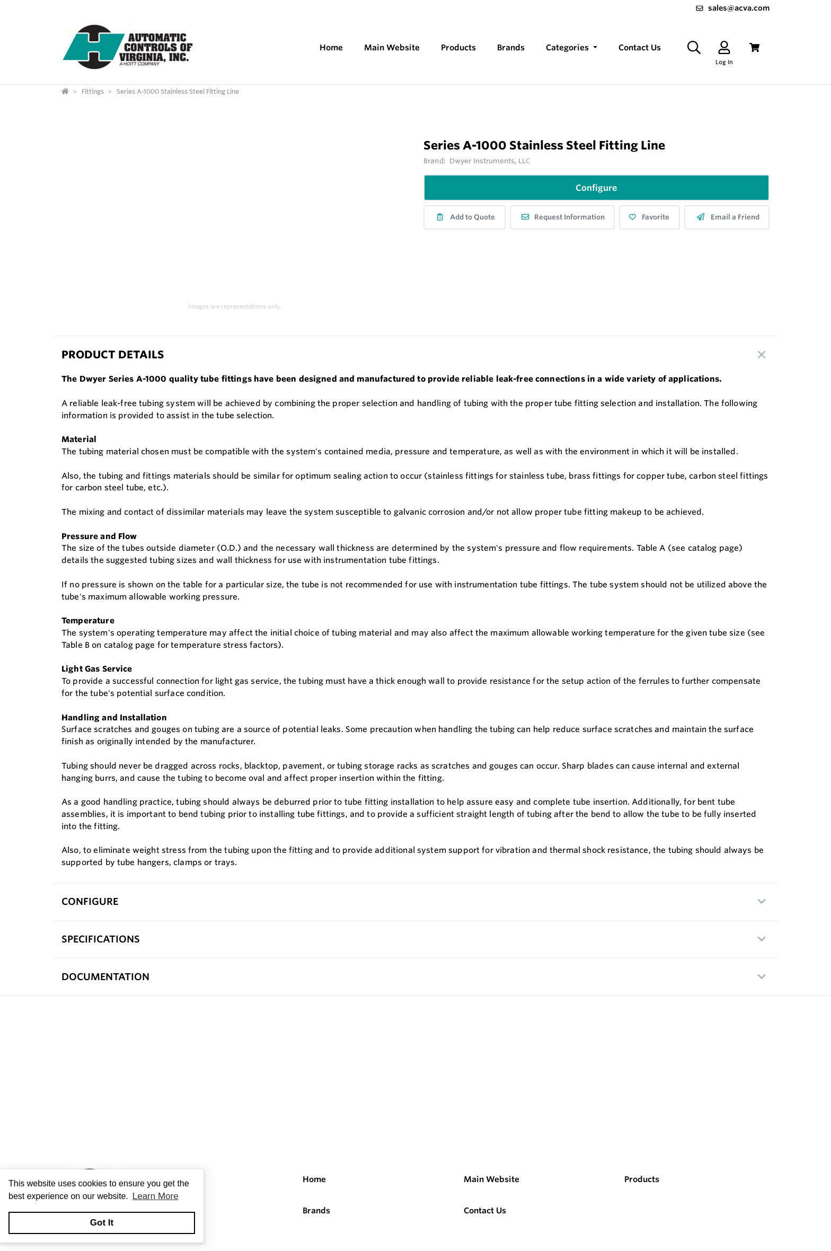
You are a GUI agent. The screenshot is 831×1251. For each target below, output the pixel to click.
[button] (572, 48)
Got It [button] (101, 1223)
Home (314, 1179)
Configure (596, 187)
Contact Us (485, 1210)
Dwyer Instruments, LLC (490, 160)
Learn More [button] (155, 1196)
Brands (316, 1210)
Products (641, 1179)
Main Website (491, 1179)
